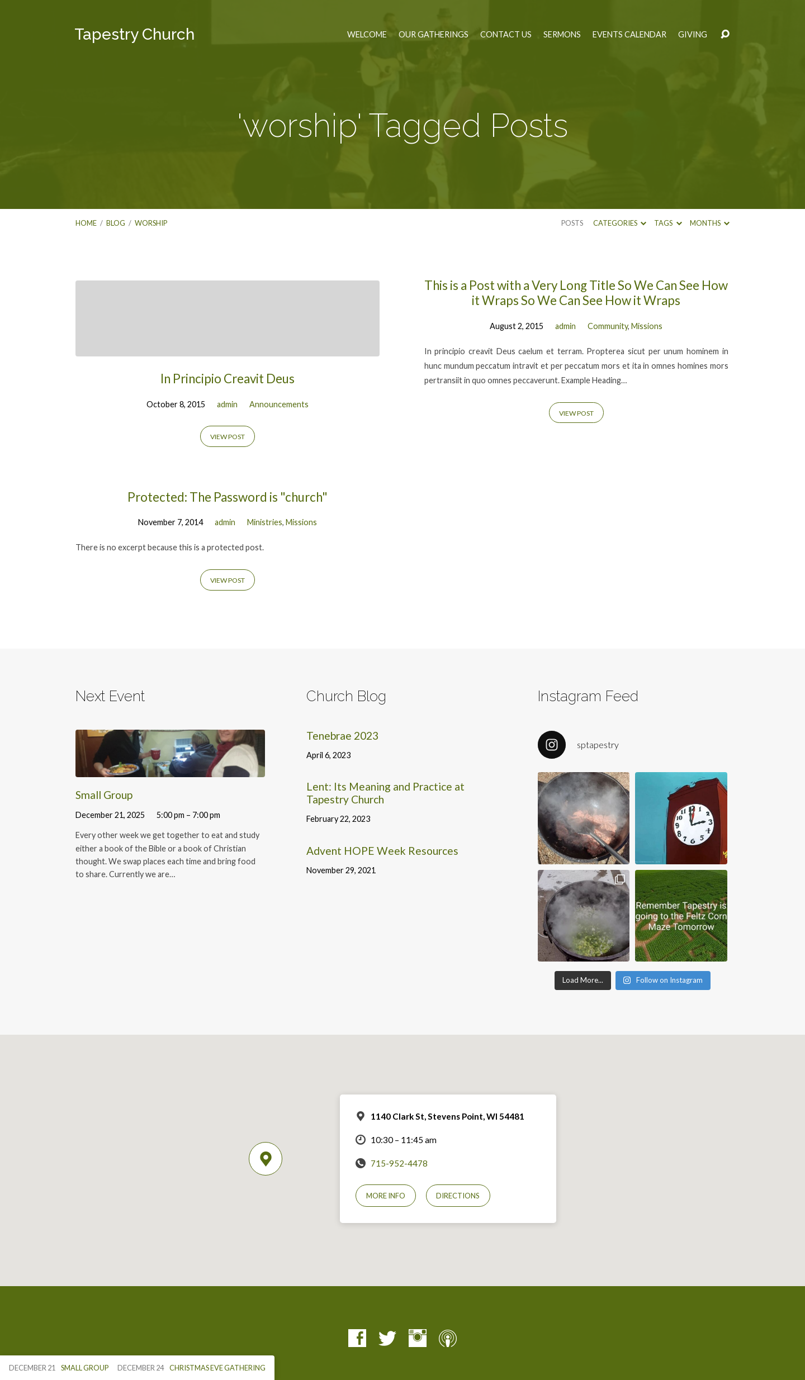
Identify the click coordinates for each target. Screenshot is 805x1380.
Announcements (279, 404)
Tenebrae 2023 (342, 735)
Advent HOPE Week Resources (382, 850)
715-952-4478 (399, 1163)
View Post (227, 436)
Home (86, 222)
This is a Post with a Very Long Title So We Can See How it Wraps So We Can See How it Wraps (576, 293)
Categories (619, 222)
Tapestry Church (134, 34)
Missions (646, 326)
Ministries (264, 522)
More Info (385, 1195)
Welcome (367, 35)
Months (710, 222)
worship (151, 222)
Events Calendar (629, 35)
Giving (692, 35)
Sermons (562, 35)
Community (608, 326)
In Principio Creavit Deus (227, 378)
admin (227, 404)
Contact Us (506, 35)
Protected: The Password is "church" (227, 497)
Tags (667, 222)
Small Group (103, 794)
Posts (572, 222)
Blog (115, 222)
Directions (458, 1195)
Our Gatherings (433, 35)
